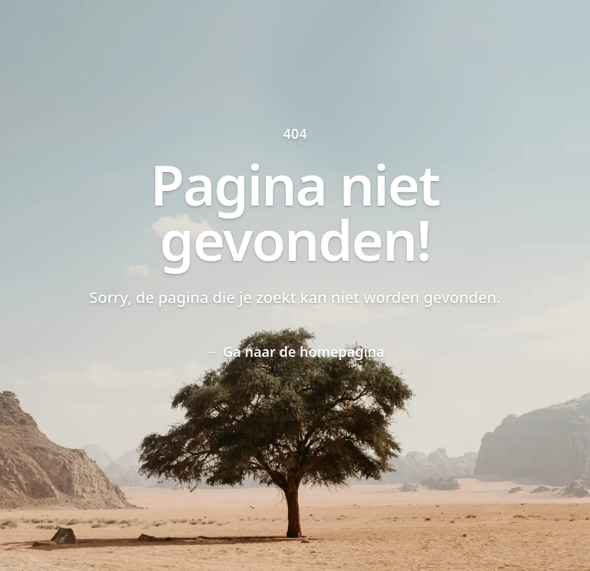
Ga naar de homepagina (294, 351)
